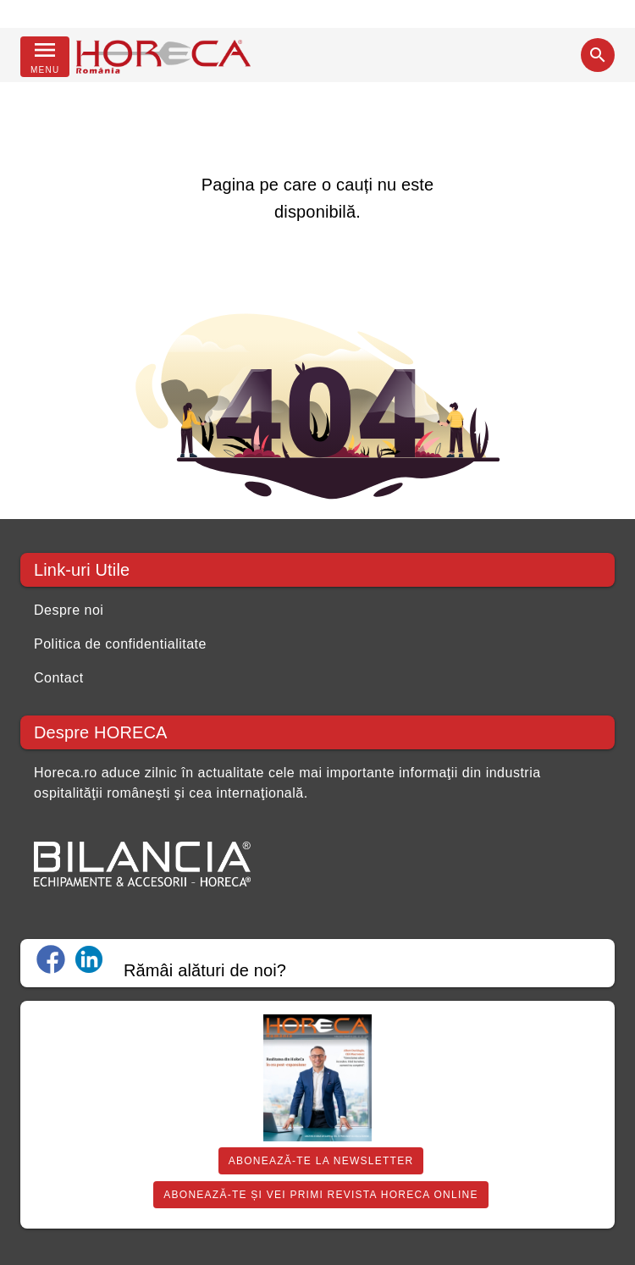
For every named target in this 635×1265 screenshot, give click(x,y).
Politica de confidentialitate (120, 644)
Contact (59, 678)
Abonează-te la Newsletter (321, 1161)
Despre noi (68, 610)
